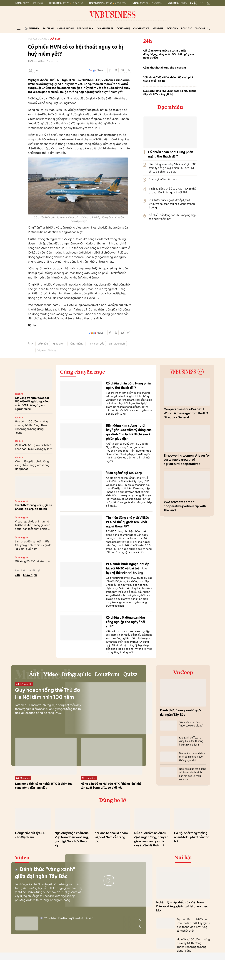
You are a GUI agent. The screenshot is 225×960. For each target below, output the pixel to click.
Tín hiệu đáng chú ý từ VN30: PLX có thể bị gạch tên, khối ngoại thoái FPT (172, 190)
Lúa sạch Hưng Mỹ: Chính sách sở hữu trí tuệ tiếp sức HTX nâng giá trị (169, 92)
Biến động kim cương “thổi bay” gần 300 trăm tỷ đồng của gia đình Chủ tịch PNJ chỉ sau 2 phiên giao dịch (173, 167)
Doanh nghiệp (105, 28)
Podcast (186, 28)
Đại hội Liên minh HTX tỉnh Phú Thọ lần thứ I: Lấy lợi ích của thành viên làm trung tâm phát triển (193, 925)
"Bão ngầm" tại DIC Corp (163, 179)
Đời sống (172, 28)
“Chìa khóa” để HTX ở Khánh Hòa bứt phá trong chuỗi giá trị (168, 79)
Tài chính (48, 28)
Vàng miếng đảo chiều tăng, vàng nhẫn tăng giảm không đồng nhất (32, 465)
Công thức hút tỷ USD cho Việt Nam (164, 67)
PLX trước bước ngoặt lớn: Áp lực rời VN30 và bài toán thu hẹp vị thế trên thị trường (172, 203)
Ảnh (34, 674)
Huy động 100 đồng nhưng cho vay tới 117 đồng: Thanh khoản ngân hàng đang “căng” (31, 427)
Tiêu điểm (34, 28)
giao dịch (58, 343)
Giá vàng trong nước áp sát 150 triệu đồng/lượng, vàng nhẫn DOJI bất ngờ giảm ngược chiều (168, 54)
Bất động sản (85, 28)
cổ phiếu (43, 343)
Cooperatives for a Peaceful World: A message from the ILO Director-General (186, 413)
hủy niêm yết (96, 343)
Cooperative (141, 28)
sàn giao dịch (117, 343)
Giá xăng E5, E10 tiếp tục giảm (33, 561)
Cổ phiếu (56, 39)
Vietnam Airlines (47, 350)
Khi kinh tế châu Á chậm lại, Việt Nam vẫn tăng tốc (111, 837)
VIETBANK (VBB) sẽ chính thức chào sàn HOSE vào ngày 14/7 (33, 446)
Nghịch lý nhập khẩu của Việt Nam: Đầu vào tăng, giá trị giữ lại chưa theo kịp (182, 906)
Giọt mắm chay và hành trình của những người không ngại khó (192, 757)
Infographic (76, 674)
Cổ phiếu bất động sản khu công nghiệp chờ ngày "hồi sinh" (125, 621)
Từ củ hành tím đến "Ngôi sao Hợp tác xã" (66, 918)
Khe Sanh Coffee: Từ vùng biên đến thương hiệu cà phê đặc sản (191, 741)
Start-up (157, 28)
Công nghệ (123, 28)
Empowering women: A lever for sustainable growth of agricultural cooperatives (187, 459)
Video (51, 674)
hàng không (76, 343)
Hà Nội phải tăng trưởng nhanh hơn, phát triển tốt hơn (191, 837)
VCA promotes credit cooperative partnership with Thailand (185, 506)
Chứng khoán (65, 28)
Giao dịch (30, 575)
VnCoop (200, 28)
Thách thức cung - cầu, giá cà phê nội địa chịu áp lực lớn (33, 506)
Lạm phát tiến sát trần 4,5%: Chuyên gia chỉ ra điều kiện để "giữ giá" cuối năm (33, 545)
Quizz (130, 674)
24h (17, 575)
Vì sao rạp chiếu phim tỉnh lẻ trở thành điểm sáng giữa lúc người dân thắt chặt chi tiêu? (32, 525)
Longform (107, 674)
